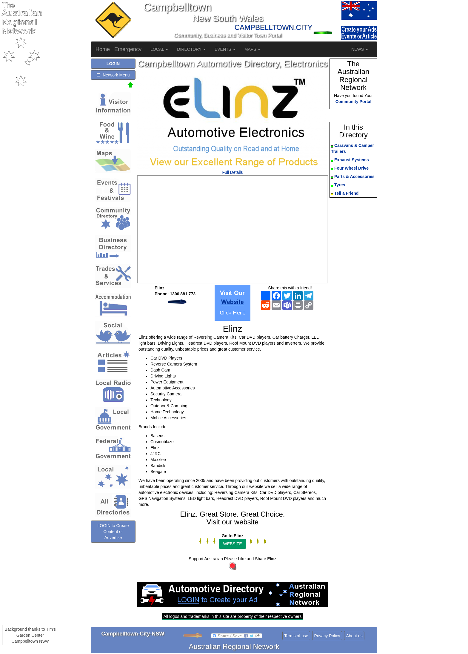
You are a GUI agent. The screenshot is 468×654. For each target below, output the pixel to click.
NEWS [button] (359, 49)
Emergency (127, 49)
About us (354, 635)
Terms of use (296, 635)
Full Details (232, 172)
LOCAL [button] (159, 49)
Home (103, 49)
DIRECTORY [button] (191, 49)
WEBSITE (232, 543)
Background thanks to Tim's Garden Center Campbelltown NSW (30, 635)
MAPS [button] (252, 49)
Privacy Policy (327, 635)
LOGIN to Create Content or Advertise (113, 531)
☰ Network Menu (113, 75)
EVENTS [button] (225, 49)
